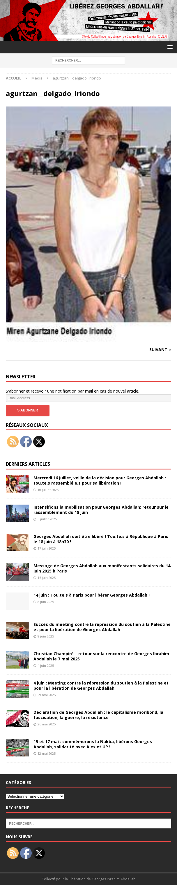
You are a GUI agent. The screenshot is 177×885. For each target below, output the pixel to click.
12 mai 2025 (47, 753)
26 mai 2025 (47, 724)
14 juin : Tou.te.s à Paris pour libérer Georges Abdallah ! (91, 595)
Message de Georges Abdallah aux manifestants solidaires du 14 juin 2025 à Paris (101, 568)
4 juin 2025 (46, 665)
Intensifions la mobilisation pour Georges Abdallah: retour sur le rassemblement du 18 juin (101, 509)
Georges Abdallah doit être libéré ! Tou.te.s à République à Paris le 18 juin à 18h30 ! (100, 539)
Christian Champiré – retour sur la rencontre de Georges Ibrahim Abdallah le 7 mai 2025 (101, 656)
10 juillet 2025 (48, 489)
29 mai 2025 (47, 695)
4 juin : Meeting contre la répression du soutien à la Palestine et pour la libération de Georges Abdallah (101, 685)
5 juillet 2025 (47, 519)
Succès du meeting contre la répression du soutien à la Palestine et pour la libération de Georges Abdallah (102, 627)
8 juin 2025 (46, 601)
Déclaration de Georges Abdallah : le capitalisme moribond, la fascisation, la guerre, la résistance (98, 714)
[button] (169, 46)
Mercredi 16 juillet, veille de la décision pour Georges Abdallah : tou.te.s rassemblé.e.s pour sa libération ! (99, 480)
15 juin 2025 (47, 577)
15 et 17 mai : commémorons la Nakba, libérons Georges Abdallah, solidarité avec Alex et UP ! (92, 744)
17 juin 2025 (47, 548)
